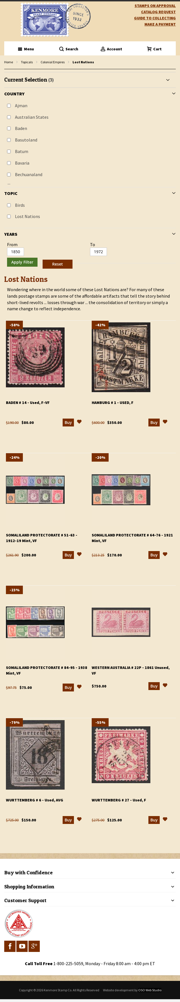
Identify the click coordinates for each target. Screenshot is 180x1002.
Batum (21, 151)
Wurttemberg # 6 (34, 800)
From (12, 244)
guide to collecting (155, 18)
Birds (20, 205)
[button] (79, 422)
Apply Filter (22, 262)
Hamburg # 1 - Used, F (112, 402)
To (92, 244)
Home (8, 62)
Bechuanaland (28, 174)
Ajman (21, 105)
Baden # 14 (28, 402)
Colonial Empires (53, 62)
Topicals (27, 62)
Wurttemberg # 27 (119, 800)
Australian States (32, 117)
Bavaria (22, 163)
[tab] (90, 171)
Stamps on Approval (155, 5)
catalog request (158, 11)
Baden (21, 128)
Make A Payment (160, 24)
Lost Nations (27, 216)
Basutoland (26, 140)
